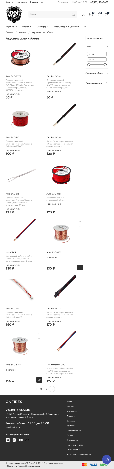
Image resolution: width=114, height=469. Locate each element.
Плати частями (73, 449)
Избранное (21, 2)
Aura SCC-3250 (13, 364)
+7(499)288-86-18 (18, 410)
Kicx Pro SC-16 (53, 137)
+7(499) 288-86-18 (99, 2)
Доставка (71, 421)
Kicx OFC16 (11, 252)
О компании (72, 440)
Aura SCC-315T (13, 193)
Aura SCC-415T (13, 308)
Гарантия (34, 2)
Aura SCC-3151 (53, 193)
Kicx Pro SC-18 (53, 76)
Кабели (22, 32)
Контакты (70, 425)
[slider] (89, 65)
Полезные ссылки (75, 444)
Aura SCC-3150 (53, 252)
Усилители (26, 26)
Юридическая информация (79, 454)
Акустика (11, 26)
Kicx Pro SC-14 (53, 308)
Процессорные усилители (67, 26)
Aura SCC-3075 (13, 76)
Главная (9, 32)
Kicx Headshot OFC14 (57, 364)
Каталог (9, 2)
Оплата (70, 435)
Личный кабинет (74, 430)
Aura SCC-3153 (13, 137)
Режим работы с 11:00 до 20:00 (27, 423)
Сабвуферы (44, 26)
